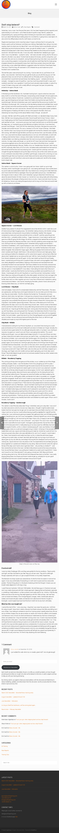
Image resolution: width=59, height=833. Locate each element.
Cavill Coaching (7, 830)
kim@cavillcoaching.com (9, 800)
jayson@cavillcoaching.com (9, 796)
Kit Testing (5, 746)
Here (16, 816)
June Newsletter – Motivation (10, 701)
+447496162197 (6, 798)
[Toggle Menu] (55, 4)
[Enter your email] (29, 661)
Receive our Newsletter (11, 667)
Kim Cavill (17, 27)
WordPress (34, 830)
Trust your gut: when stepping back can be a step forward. (32, 719)
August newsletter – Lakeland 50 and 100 (13, 697)
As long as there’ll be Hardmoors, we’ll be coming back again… (19, 705)
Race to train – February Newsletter (11, 709)
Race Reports (27, 27)
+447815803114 (6, 802)
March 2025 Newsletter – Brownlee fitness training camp (17, 692)
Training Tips (5, 754)
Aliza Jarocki (14, 649)
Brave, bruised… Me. (14, 728)
